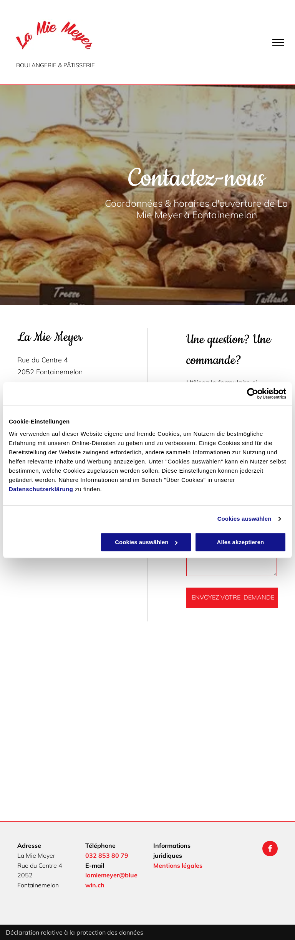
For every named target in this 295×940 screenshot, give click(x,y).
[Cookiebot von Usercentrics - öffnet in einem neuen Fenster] (252, 393)
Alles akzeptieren (240, 542)
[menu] (278, 43)
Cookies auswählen (244, 518)
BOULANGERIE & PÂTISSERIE (55, 65)
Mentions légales (177, 865)
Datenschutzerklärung (41, 489)
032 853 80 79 (106, 855)
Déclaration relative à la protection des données (74, 932)
